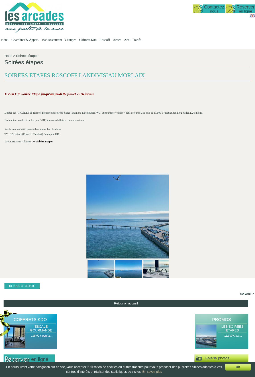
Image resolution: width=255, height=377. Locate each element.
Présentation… (93, 329)
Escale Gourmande (41, 229)
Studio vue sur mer (95, 333)
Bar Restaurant (52, 40)
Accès (117, 40)
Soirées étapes (27, 56)
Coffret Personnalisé (189, 344)
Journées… (215, 356)
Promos (221, 220)
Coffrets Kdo (87, 40)
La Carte (123, 341)
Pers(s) (9, 282)
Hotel (8, 56)
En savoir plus (152, 371)
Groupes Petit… (155, 337)
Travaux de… (216, 333)
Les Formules (126, 333)
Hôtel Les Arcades (28, 326)
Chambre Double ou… (97, 356)
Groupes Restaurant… (159, 333)
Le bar (121, 344)
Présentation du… (128, 329)
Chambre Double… (95, 352)
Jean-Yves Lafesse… (221, 348)
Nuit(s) (9, 276)
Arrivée (9, 269)
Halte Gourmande (187, 329)
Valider (29, 291)
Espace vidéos (212, 272)
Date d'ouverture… (69, 333)
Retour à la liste (22, 186)
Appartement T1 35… (97, 341)
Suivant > (247, 194)
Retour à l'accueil (126, 204)
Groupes (70, 40)
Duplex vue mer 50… (97, 337)
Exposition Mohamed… (222, 344)
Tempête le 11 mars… (221, 337)
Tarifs (137, 40)
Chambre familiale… (96, 360)
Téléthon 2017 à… (219, 352)
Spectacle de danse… (221, 341)
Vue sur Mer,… (93, 344)
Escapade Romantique (190, 333)
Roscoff (105, 40)
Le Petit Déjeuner (128, 348)
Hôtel (4, 40)
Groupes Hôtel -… (157, 329)
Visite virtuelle (221, 285)
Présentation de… (68, 329)
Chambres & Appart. (25, 40)
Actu (127, 40)
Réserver (246, 8)
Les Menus (124, 337)
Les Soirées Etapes (232, 229)
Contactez (214, 8)
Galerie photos (212, 259)
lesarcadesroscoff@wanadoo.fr (27, 347)
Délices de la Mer (187, 341)
